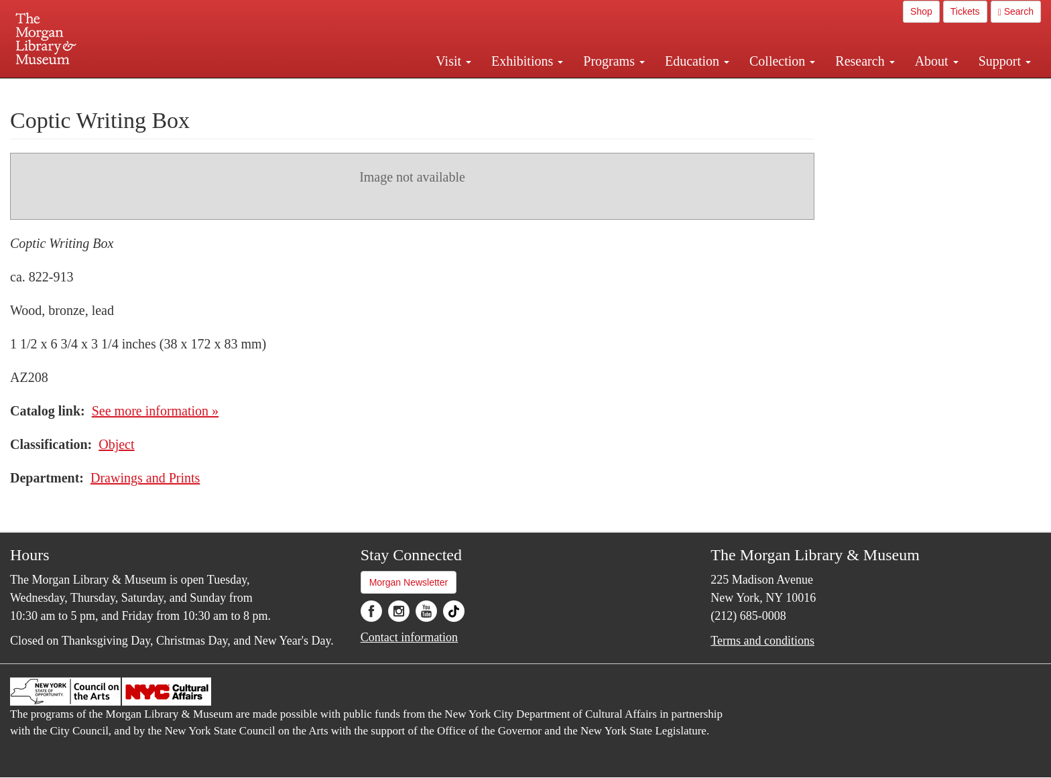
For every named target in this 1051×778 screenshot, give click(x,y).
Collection (782, 61)
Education (697, 61)
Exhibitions (527, 61)
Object (116, 444)
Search (1016, 11)
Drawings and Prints (145, 477)
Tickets (965, 11)
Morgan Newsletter (408, 582)
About (937, 61)
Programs (614, 61)
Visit (453, 61)
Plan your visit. (366, 89)
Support (1005, 61)
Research (864, 61)
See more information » (155, 410)
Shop (921, 11)
